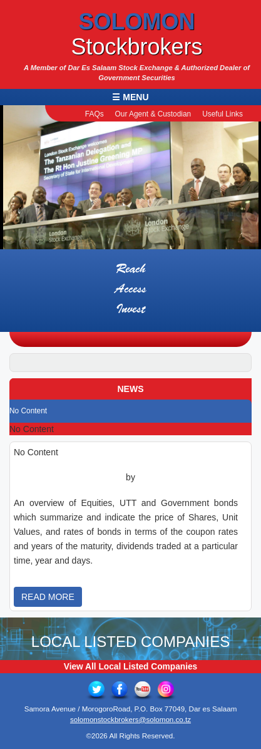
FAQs (94, 114)
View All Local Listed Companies (130, 664)
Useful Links (222, 114)
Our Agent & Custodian (153, 114)
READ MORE (47, 594)
